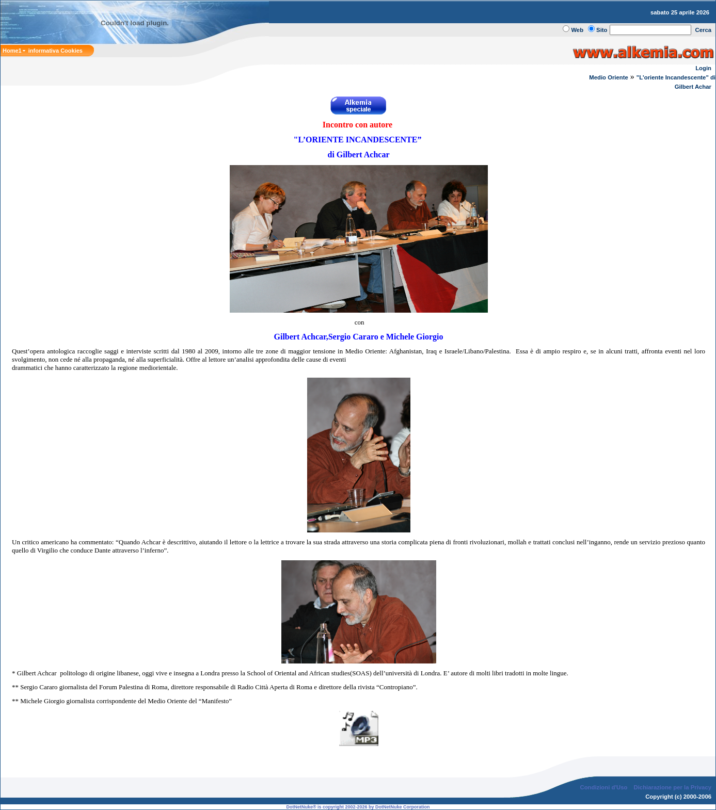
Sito (601, 30)
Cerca (703, 30)
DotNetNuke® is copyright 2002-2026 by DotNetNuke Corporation (357, 806)
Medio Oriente (608, 77)
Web (577, 30)
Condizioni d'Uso (603, 787)
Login (703, 68)
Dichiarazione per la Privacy (673, 787)
